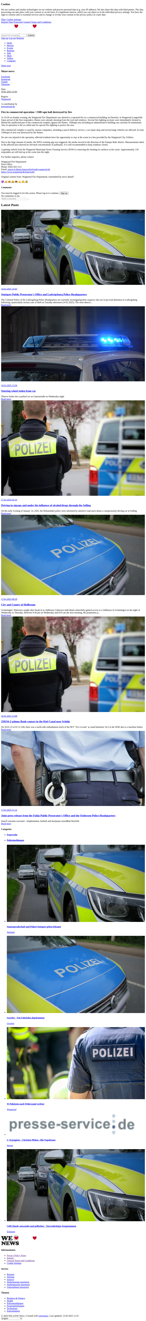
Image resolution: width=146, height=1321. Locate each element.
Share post (6, 65)
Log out (12, 38)
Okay (3, 19)
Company (11, 61)
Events (10, 48)
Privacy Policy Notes (16, 1255)
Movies (10, 45)
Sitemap (10, 1277)
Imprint (4, 22)
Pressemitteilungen (15, 1306)
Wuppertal (6, 99)
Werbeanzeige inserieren (18, 1282)
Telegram (5, 84)
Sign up (4, 38)
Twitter (4, 82)
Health (10, 1301)
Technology (12, 1308)
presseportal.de (8, 106)
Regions (10, 50)
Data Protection (16, 22)
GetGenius (43, 1316)
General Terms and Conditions (37, 22)
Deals (9, 43)
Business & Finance (16, 1298)
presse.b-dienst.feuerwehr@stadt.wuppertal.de (28, 169)
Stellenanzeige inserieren (18, 1284)
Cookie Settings (14, 19)
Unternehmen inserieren (18, 1287)
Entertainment (13, 1311)
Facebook (5, 77)
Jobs (9, 53)
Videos (10, 58)
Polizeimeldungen (15, 1303)
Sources (10, 1279)
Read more (6, 305)
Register (20, 38)
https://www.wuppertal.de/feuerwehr (18, 172)
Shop (9, 55)
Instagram (5, 79)
